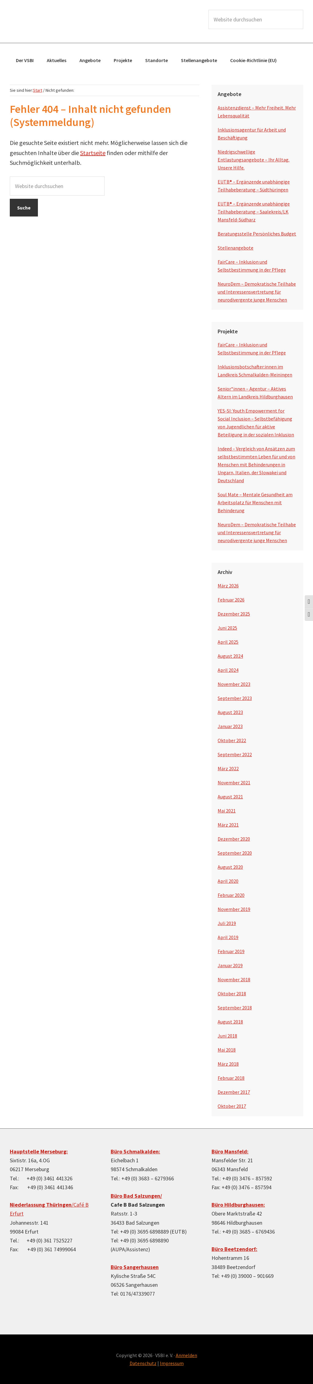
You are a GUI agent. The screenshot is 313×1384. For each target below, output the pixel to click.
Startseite (92, 153)
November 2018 (234, 979)
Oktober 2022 (232, 740)
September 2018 (235, 1008)
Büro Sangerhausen (135, 1267)
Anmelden (186, 1355)
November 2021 (234, 782)
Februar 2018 (231, 1078)
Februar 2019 (231, 951)
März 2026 (228, 586)
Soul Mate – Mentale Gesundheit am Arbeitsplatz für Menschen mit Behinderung (255, 502)
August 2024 (230, 656)
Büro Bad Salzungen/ (136, 1195)
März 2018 (228, 1064)
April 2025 (228, 642)
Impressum (172, 1363)
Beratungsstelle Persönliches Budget (257, 234)
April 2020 (228, 881)
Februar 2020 (231, 895)
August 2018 (230, 1022)
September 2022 (235, 754)
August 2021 (230, 797)
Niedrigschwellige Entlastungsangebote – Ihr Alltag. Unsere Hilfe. (253, 160)
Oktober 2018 (232, 993)
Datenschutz (143, 1363)
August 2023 (230, 712)
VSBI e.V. (55, 21)
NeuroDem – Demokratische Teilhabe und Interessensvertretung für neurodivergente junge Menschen (257, 292)
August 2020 (230, 867)
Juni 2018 (227, 1036)
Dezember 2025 (234, 614)
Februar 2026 (231, 600)
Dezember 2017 (234, 1092)
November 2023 (234, 684)
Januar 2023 (230, 726)
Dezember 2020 (234, 839)
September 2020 (235, 853)
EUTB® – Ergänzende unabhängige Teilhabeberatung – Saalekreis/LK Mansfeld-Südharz (254, 212)
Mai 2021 (227, 811)
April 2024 (228, 670)
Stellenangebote (235, 248)
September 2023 (235, 698)
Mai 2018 (227, 1050)
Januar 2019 (230, 965)
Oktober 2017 (232, 1106)
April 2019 (228, 937)
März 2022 (228, 768)
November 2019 (234, 909)
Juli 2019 (227, 923)
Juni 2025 (227, 628)
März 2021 (228, 825)
